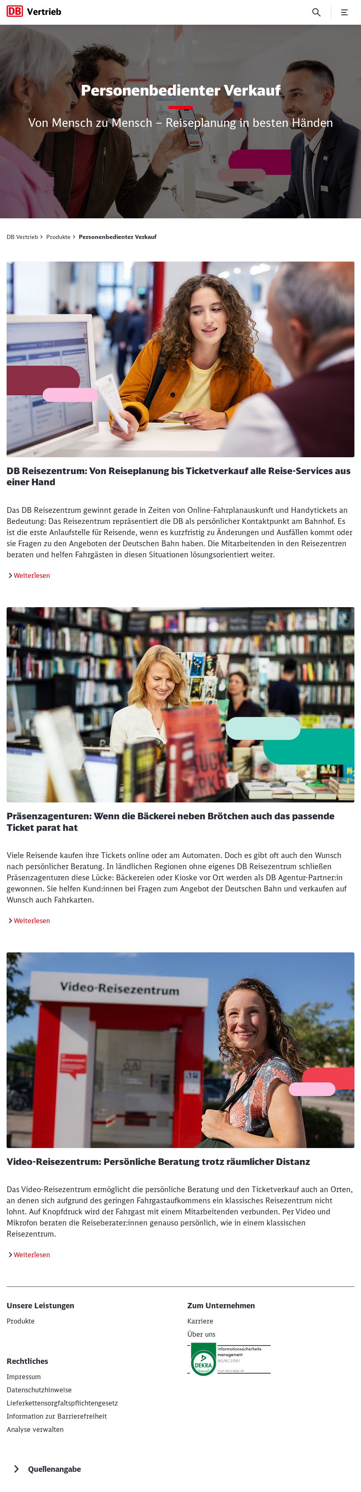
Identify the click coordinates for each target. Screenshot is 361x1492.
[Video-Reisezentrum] (29, 1255)
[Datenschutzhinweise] (39, 1390)
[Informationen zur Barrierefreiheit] (57, 1416)
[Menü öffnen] (344, 12)
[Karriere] (200, 1321)
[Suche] (316, 12)
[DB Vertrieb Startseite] (34, 11)
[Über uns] (201, 1334)
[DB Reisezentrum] (29, 575)
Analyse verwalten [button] (35, 1429)
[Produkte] (21, 1321)
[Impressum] (24, 1377)
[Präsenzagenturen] (29, 921)
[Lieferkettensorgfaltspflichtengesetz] (62, 1403)
